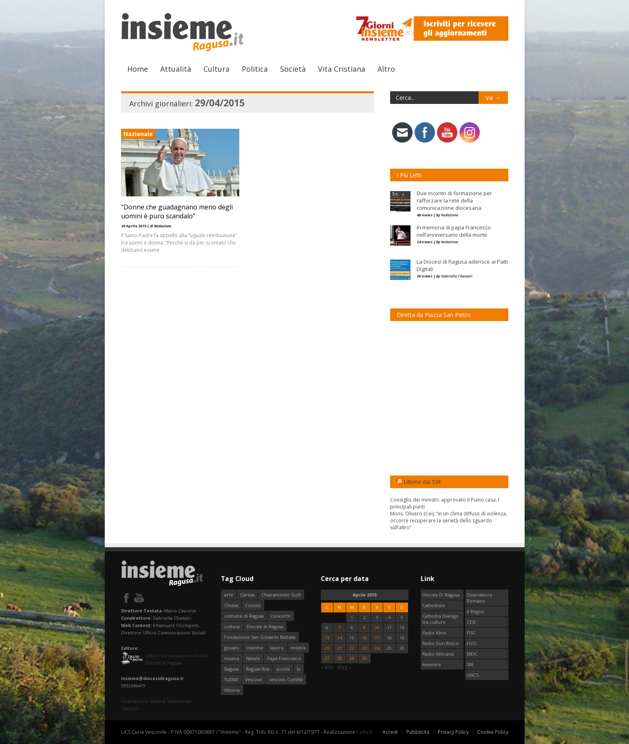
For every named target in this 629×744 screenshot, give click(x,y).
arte (228, 595)
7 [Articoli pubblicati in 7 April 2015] (339, 627)
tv (298, 669)
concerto (281, 616)
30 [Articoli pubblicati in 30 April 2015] (364, 658)
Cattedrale (433, 605)
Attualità (175, 69)
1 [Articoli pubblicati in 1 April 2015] (352, 617)
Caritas (247, 595)
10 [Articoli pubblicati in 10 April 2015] (377, 627)
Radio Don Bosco (440, 643)
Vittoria (232, 690)
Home (137, 69)
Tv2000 (231, 679)
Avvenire (431, 664)
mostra (298, 648)
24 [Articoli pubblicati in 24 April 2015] (377, 648)
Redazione (449, 215)
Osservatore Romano (479, 598)
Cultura (216, 69)
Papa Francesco (284, 658)
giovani (231, 648)
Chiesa (231, 605)
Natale (253, 658)
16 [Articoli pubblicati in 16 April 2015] (364, 638)
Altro (386, 69)
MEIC (472, 654)
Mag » (344, 667)
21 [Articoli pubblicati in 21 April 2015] (339, 648)
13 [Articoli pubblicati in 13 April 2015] (326, 638)
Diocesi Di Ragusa (440, 595)
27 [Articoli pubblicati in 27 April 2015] (326, 658)
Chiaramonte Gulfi (281, 595)
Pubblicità (417, 732)
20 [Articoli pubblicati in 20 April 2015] (326, 648)
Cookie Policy (492, 732)
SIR (470, 664)
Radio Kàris (434, 633)
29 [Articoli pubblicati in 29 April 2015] (351, 658)
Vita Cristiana (341, 69)
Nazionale (138, 134)
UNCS (473, 675)
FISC (471, 633)
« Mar (327, 667)
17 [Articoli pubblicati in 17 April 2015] (377, 638)
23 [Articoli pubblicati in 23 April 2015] (364, 648)
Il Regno (475, 611)
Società (293, 69)
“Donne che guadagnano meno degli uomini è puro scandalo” (177, 211)
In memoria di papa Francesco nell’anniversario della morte (454, 231)
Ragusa (231, 669)
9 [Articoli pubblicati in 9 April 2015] (364, 627)
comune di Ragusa (244, 616)
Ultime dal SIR (422, 482)
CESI (471, 622)
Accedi (390, 732)
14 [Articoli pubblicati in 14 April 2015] (339, 638)
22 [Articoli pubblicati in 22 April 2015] (351, 648)
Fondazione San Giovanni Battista (260, 637)
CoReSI (364, 732)
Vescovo (253, 679)
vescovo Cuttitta (286, 679)
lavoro (277, 648)
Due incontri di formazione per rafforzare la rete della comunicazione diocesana (454, 200)
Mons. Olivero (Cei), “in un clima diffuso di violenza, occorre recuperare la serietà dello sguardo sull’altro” (448, 520)
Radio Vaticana (438, 654)
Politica (255, 69)
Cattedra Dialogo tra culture (440, 619)
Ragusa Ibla (257, 669)
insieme (254, 648)
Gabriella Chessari (456, 276)
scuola (283, 669)
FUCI (472, 643)
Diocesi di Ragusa (265, 626)
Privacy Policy (453, 732)
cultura (232, 626)
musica (231, 658)
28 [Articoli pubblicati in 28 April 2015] (339, 658)
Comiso (253, 605)
